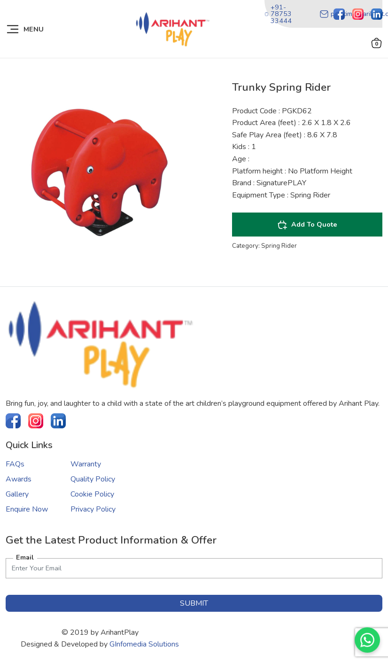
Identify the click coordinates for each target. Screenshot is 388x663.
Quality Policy (92, 479)
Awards (18, 479)
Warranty (85, 464)
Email (25, 557)
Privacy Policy (93, 509)
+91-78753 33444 (278, 14)
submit (194, 603)
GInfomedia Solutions (144, 644)
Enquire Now (27, 509)
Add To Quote (307, 225)
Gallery (17, 494)
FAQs (15, 464)
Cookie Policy (92, 494)
